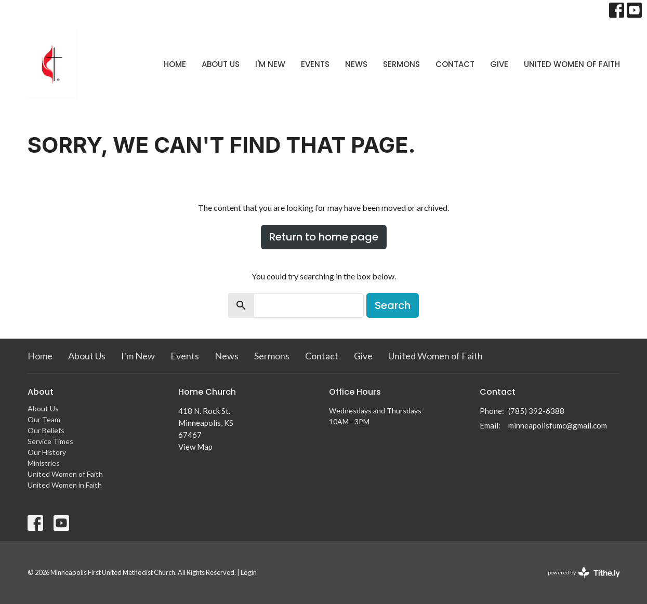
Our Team (44, 419)
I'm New (270, 64)
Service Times (50, 441)
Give (499, 64)
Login (249, 572)
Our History (47, 452)
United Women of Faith (572, 64)
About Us (221, 64)
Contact (454, 64)
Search (393, 305)
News (356, 64)
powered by (584, 573)
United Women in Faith (65, 484)
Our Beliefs (46, 430)
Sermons (401, 64)
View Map (195, 446)
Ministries (44, 463)
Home (175, 64)
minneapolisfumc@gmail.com (557, 425)
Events (315, 64)
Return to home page (323, 237)
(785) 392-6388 (536, 410)
